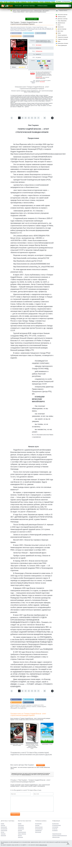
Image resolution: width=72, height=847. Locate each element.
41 (44, 118)
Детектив (3, 825)
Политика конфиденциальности (59, 835)
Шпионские (3, 835)
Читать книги (18, 5)
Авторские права (32, 19)
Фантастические (39, 827)
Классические (4, 830)
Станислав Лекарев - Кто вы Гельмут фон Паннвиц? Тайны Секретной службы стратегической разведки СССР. (32, 746)
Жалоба (32, 73)
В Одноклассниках (17, 36)
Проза (59, 24)
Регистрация (67, 1)
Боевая (19, 823)
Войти (59, 1)
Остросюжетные (39, 828)
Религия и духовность (62, 35)
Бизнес (59, 33)
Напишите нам (39, 77)
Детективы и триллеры (29, 5)
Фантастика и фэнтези (62, 14)
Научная (20, 830)
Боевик (2, 823)
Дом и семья (60, 31)
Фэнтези (20, 835)
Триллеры (3, 833)
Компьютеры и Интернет (63, 43)
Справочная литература (63, 37)
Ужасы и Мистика (22, 833)
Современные (38, 830)
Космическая (21, 828)
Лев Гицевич (38, 45)
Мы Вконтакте (28, 36)
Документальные (61, 22)
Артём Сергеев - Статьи (47, 744)
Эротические (38, 832)
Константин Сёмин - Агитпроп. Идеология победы (16, 745)
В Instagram (40, 33)
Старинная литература (62, 39)
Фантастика (5, 9)
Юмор (59, 41)
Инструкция (42, 81)
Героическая (21, 825)
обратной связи (43, 845)
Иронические (4, 827)
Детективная (21, 827)
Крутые (2, 832)
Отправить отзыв (15, 814)
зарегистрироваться (26, 775)
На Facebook (15, 33)
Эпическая (20, 837)
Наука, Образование (62, 20)
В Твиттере (28, 33)
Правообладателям (56, 833)
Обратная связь (56, 837)
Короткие (37, 825)
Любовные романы (42, 5)
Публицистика (39, 51)
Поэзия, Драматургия (62, 45)
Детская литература (62, 29)
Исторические (4, 828)
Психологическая (22, 832)
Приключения (60, 26)
